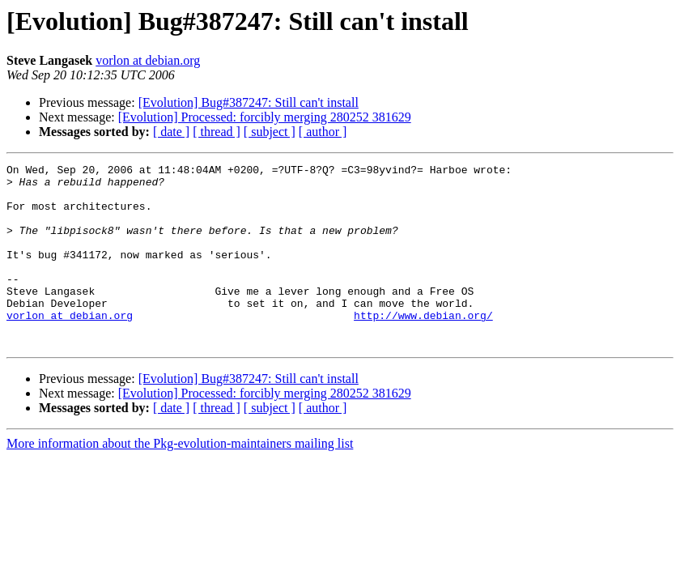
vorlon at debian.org (148, 60)
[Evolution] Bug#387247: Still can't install (248, 102)
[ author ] (323, 131)
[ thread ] (216, 131)
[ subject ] (269, 131)
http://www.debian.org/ (423, 346)
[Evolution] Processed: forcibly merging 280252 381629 (264, 117)
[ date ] (171, 131)
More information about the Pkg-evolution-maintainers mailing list (179, 480)
